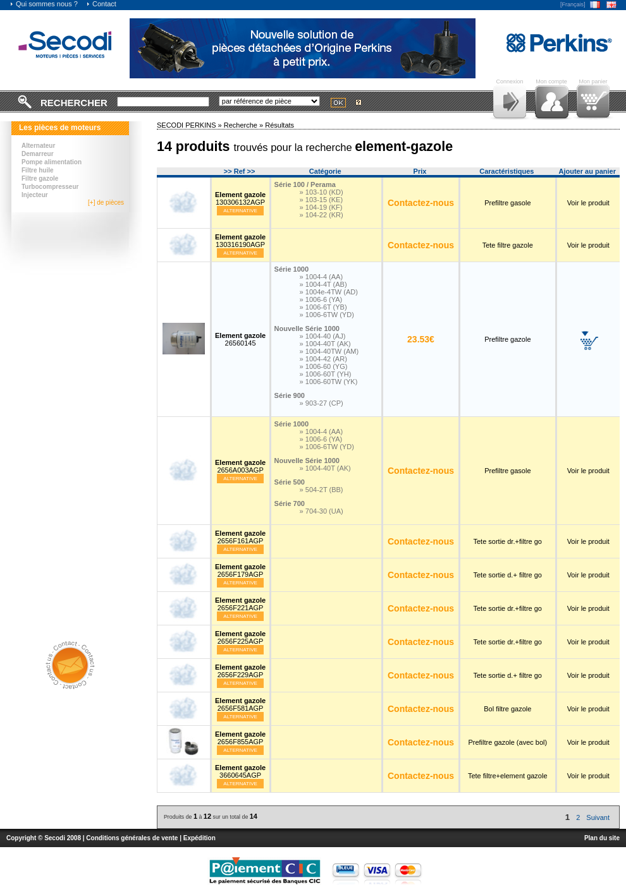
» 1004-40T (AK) (325, 343)
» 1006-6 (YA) (321, 299)
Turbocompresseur (49, 186)
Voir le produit (588, 203)
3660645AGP (240, 771)
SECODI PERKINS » (190, 125)
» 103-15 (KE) (321, 199)
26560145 (240, 339)
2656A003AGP (240, 466)
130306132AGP (240, 198)
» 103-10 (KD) (321, 192)
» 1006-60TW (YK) (329, 381)
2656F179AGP (240, 570)
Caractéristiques (506, 171)
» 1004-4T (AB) (323, 284)
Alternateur (38, 145)
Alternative (240, 211)
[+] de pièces (106, 202)
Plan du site (602, 838)
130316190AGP (240, 240)
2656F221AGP (240, 604)
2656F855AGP (240, 737)
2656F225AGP (240, 637)
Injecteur (34, 194)
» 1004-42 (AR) (323, 359)
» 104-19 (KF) (321, 207)
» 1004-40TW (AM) (329, 351)
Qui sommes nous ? (43, 4)
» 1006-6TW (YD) (327, 314)
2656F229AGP (240, 670)
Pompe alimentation (51, 162)
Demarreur (37, 153)
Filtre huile (37, 170)
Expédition (199, 838)
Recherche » (244, 125)
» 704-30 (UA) (321, 511)
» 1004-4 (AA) (321, 276)
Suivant (598, 817)
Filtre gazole (39, 178)
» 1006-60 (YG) (324, 366)
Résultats (279, 125)
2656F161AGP (240, 537)
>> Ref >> (239, 171)
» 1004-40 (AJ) (323, 336)
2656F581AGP (240, 704)
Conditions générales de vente (132, 838)
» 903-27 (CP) (321, 403)
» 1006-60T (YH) (326, 374)
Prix (420, 171)
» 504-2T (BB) (321, 489)
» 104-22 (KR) (321, 215)
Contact (101, 4)
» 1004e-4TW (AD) (329, 292)
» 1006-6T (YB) (323, 307)
